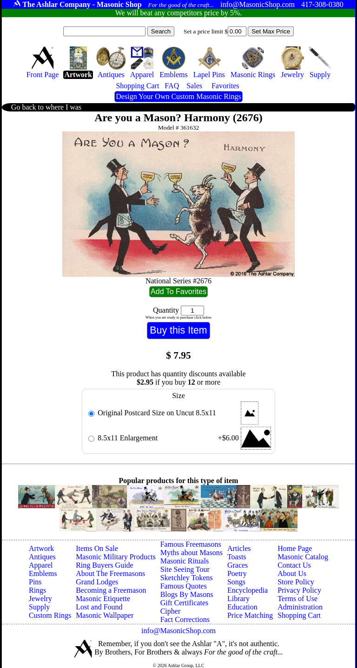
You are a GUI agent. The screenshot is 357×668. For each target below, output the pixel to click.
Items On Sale (97, 548)
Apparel (41, 565)
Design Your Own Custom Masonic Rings (178, 96)
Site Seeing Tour (185, 569)
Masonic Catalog (303, 557)
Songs (236, 582)
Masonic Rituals (184, 561)
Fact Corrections (185, 619)
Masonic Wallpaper (104, 615)
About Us (292, 573)
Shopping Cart (299, 615)
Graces (237, 565)
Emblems (43, 573)
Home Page (295, 548)
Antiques (42, 557)
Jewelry (40, 599)
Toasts (236, 557)
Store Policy (296, 582)
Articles (239, 548)
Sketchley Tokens (186, 578)
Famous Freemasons (190, 544)
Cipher (170, 611)
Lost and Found (99, 607)
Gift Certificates (184, 603)
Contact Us (294, 565)
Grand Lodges (97, 582)
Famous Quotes (183, 586)
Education (242, 607)
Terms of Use (297, 599)
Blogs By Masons (186, 594)
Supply (39, 607)
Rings (37, 590)
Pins (35, 582)
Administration (300, 607)
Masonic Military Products (116, 557)
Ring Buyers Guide (104, 565)
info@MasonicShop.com (178, 631)
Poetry (237, 573)
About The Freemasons (110, 573)
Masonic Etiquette (103, 599)
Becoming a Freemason (111, 590)
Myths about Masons (191, 553)
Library (238, 599)
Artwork (41, 548)
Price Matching (250, 615)
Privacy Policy (299, 590)
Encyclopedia (247, 590)
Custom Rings (50, 615)
